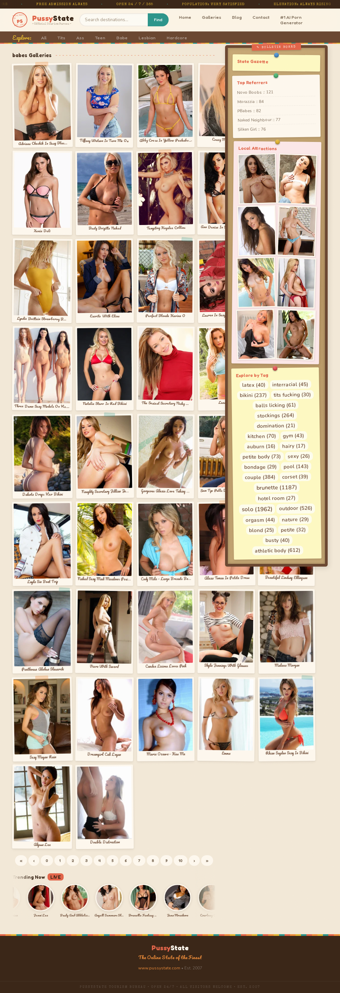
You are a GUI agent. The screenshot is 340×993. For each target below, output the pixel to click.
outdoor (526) (295, 508)
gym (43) (293, 435)
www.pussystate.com (159, 968)
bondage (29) (260, 467)
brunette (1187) (277, 488)
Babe (122, 37)
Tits (61, 37)
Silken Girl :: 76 (252, 129)
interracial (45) (290, 384)
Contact (261, 17)
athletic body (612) (277, 550)
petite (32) (293, 529)
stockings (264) (275, 415)
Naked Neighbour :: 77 (258, 120)
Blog (237, 17)
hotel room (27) (277, 498)
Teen (100, 37)
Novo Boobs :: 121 (255, 92)
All (44, 37)
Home (185, 17)
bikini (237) (253, 395)
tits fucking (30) (292, 394)
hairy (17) (293, 445)
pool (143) (296, 466)
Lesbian (147, 37)
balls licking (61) (275, 405)
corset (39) (295, 476)
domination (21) (276, 425)
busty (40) (277, 540)
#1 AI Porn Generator (291, 19)
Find (158, 20)
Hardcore (177, 37)
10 (181, 860)
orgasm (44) (260, 520)
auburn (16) (261, 446)
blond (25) (261, 530)
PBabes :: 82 (249, 111)
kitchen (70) (262, 436)
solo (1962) (257, 509)
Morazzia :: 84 (250, 102)
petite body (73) (262, 456)
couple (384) (260, 477)
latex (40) (253, 384)
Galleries (211, 17)
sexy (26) (299, 456)
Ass (80, 37)
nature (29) (295, 519)
